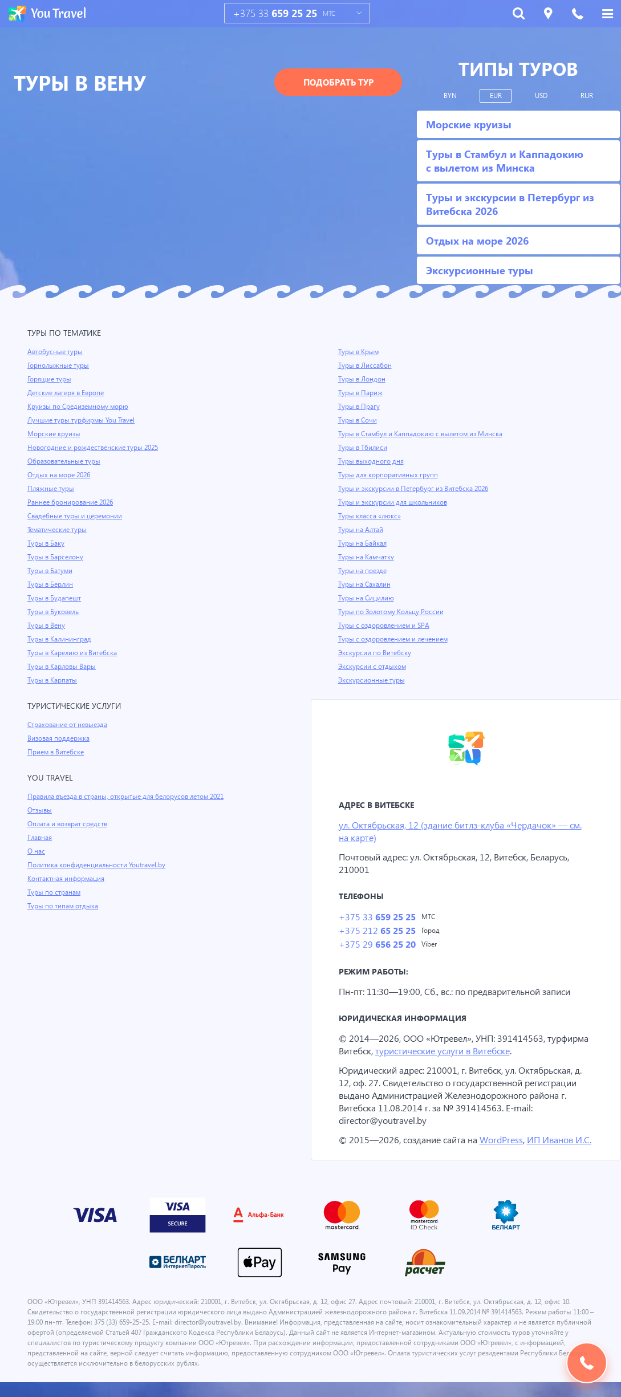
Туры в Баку (46, 543)
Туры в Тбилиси (363, 448)
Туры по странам (54, 892)
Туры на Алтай (361, 530)
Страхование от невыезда (69, 725)
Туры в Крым (359, 352)
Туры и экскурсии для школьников (394, 502)
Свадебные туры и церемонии (75, 516)
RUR (587, 96)
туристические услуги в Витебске (448, 1052)
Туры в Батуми (51, 571)
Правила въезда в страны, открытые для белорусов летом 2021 (130, 797)
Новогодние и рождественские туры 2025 (94, 448)
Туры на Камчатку (367, 557)
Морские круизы (54, 434)
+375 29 (377, 946)
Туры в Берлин (51, 584)
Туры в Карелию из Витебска (73, 653)
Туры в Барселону (56, 557)
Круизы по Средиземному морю (79, 407)
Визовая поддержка (59, 738)
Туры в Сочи (358, 420)
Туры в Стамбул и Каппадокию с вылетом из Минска (423, 434)
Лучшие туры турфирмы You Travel (82, 420)
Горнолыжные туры (59, 365)
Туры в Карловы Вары (63, 667)
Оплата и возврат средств (69, 824)
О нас (36, 851)
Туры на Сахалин (365, 584)
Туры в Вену (46, 626)
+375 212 (377, 932)
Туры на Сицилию (366, 598)
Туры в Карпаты (53, 680)
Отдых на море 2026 (59, 475)
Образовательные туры (65, 461)
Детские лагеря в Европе (67, 393)
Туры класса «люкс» (370, 516)
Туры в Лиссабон (365, 365)
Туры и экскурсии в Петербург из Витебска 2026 (415, 489)
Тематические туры (58, 530)
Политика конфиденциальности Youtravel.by (98, 865)
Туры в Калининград (60, 639)
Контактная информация (67, 879)
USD (541, 96)
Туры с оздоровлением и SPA (385, 626)
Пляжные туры (51, 489)
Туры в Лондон (362, 379)
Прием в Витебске (56, 752)
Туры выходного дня (371, 461)
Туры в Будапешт (55, 598)
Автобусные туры (55, 352)
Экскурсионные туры (372, 680)
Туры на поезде (363, 571)
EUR (495, 96)
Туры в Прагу (359, 407)
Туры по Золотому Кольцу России (392, 612)
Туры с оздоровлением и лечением (395, 639)
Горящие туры (50, 379)
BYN (450, 96)
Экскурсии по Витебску (375, 653)
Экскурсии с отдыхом (373, 667)
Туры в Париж (360, 393)
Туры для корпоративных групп (389, 475)
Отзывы (40, 810)
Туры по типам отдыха (63, 906)
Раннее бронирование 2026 (71, 502)
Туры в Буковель (54, 612)
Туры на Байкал (363, 543)
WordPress (504, 1141)
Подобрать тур (338, 82)
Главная (40, 838)
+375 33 (275, 13)
